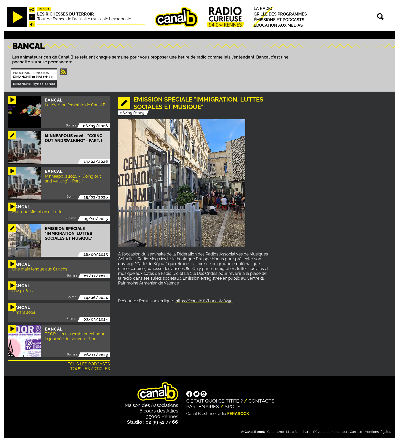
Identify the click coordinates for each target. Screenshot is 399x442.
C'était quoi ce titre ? (214, 401)
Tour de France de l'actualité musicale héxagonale (84, 19)
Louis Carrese (351, 432)
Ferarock (238, 413)
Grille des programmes (280, 14)
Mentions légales (377, 432)
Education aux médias (278, 25)
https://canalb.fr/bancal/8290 (204, 300)
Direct (44, 8)
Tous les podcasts (89, 364)
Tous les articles (90, 368)
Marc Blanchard (298, 432)
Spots (232, 406)
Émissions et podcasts (279, 19)
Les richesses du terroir (65, 14)
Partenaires (202, 406)
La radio (263, 8)
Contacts (261, 401)
